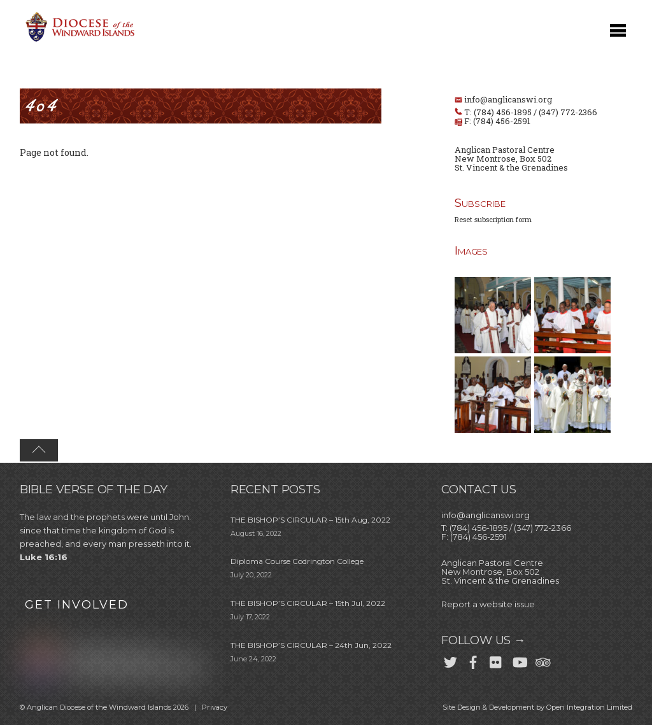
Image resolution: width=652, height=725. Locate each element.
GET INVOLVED (77, 605)
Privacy (214, 707)
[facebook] (473, 660)
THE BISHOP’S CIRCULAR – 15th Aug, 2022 (310, 519)
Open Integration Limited (589, 707)
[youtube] (519, 660)
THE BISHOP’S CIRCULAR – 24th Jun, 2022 (311, 645)
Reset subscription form (493, 219)
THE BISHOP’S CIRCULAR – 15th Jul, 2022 (307, 603)
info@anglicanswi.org (508, 99)
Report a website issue (488, 604)
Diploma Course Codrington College (297, 561)
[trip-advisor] (542, 660)
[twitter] (450, 660)
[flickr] (496, 660)
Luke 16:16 (43, 557)
